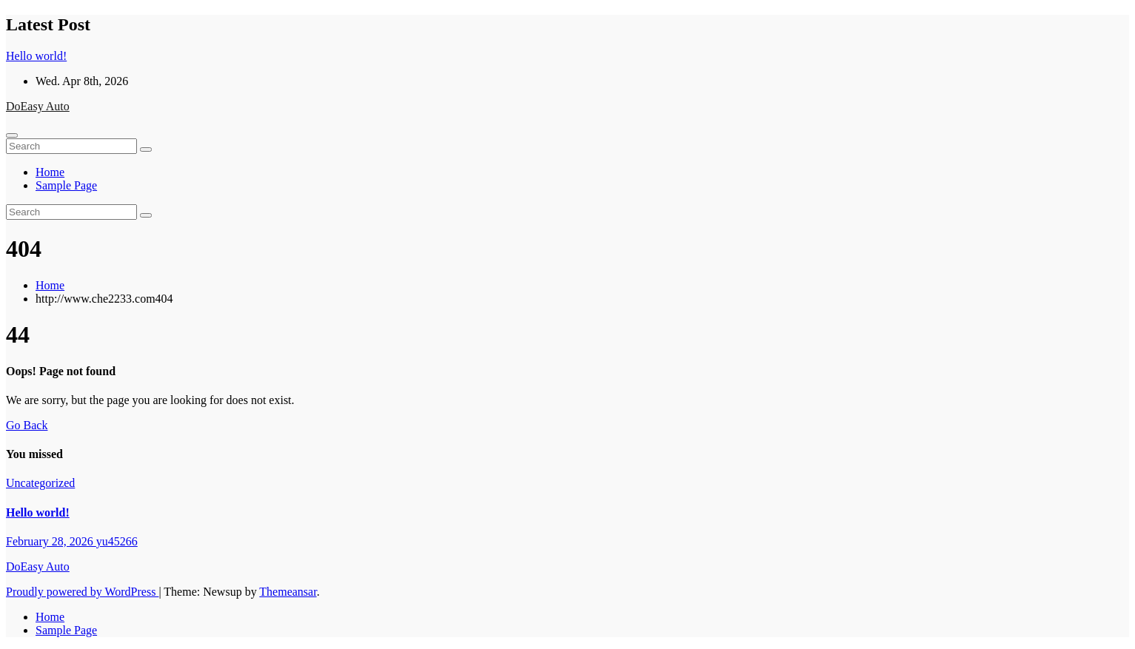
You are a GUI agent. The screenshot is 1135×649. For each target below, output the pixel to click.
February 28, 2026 (51, 541)
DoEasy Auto (38, 106)
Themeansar (287, 591)
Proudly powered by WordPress (82, 591)
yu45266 (117, 541)
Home (50, 172)
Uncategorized (40, 483)
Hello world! (38, 512)
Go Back (26, 425)
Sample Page (66, 185)
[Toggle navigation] (12, 135)
